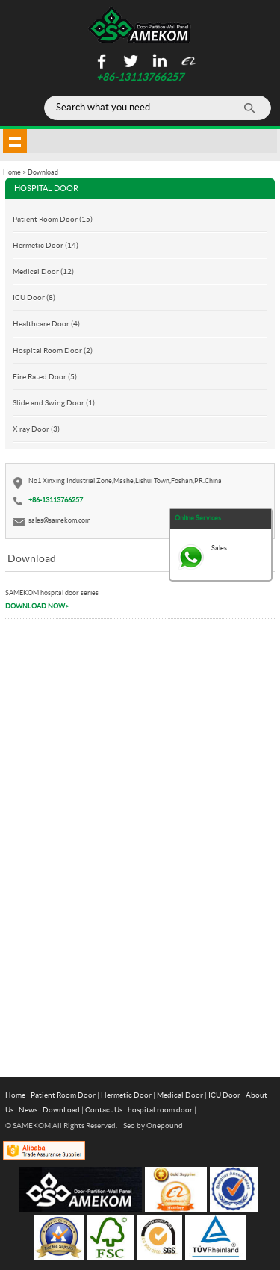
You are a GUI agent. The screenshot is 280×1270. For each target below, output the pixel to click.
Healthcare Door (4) (46, 323)
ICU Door (224, 1094)
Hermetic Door (126, 1094)
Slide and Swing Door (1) (54, 402)
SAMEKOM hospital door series (52, 592)
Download (43, 172)
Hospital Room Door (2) (53, 350)
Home (15, 1094)
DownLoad (61, 1109)
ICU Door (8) (34, 297)
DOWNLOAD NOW (37, 606)
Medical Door (180, 1094)
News (28, 1109)
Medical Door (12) (43, 271)
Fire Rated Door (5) (45, 376)
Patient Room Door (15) (53, 218)
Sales (219, 548)
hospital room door (160, 1109)
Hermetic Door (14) (45, 244)
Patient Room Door (63, 1094)
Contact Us (103, 1109)
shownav (15, 141)
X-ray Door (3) (36, 428)
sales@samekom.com (59, 520)
